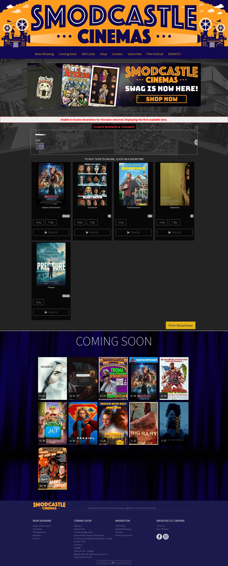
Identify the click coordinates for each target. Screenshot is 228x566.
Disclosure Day (79, 529)
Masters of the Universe (41, 526)
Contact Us (160, 526)
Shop (103, 54)
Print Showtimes (181, 325)
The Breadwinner (39, 532)
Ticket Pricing (120, 526)
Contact (117, 54)
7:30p (92, 222)
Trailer (51, 232)
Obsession (78, 526)
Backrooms (37, 535)
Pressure (36, 538)
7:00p (51, 222)
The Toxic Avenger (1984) (83, 532)
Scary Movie (37, 529)
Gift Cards (88, 54)
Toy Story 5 (78, 544)
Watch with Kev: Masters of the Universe (89, 535)
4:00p (38, 222)
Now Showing (44, 54)
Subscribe (134, 54)
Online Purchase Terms (124, 535)
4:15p (121, 222)
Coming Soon (68, 54)
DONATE (174, 54)
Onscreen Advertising (123, 529)
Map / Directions (162, 529)
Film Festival (154, 54)
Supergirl (77, 547)
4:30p (79, 222)
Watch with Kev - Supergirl (84, 551)
